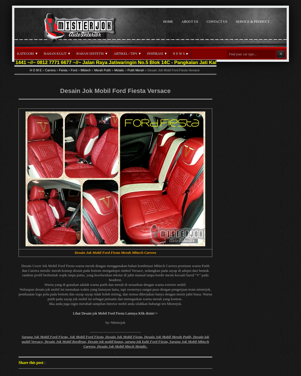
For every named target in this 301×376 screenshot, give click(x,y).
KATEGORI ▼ (27, 54)
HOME (168, 22)
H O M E (36, 70)
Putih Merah (135, 70)
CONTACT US (217, 22)
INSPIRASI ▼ (157, 54)
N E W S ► (181, 54)
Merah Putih (102, 70)
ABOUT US (189, 22)
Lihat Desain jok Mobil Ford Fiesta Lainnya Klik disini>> (115, 313)
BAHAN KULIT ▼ (57, 54)
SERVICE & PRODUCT (253, 22)
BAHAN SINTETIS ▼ (92, 54)
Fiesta (63, 70)
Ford (74, 70)
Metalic (119, 70)
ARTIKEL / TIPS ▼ (128, 54)
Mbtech (86, 70)
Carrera (50, 70)
